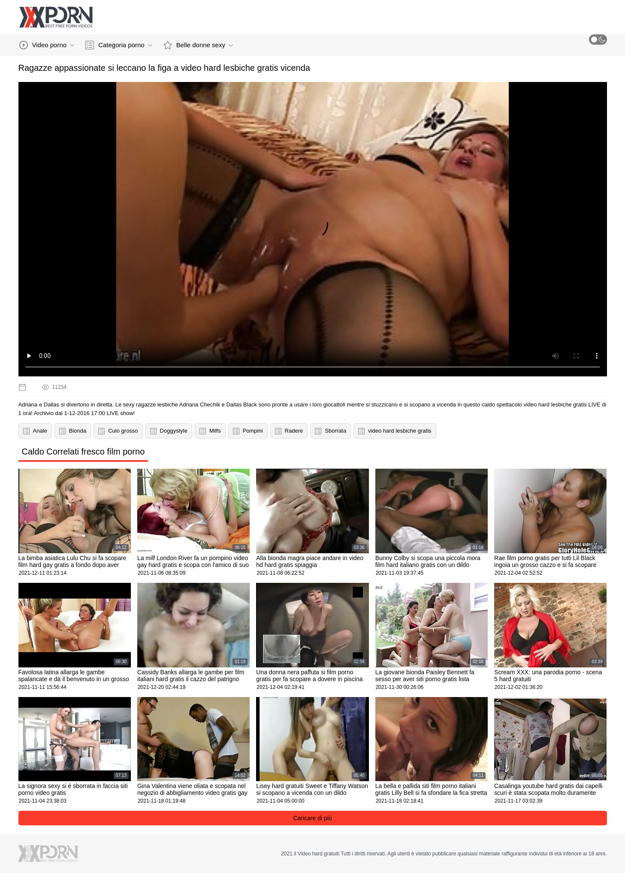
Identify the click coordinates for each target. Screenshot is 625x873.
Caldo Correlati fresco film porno (83, 451)
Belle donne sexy (198, 45)
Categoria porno (118, 45)
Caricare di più (312, 818)
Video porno (47, 45)
